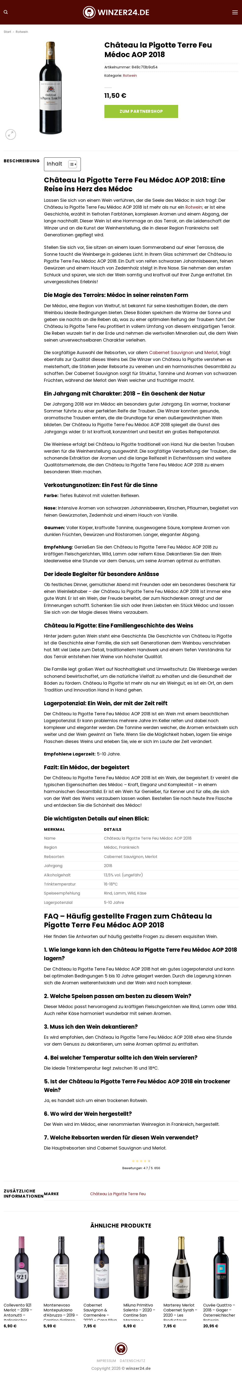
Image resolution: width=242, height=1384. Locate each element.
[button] (6, 12)
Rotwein (22, 32)
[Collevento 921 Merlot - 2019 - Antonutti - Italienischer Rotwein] (21, 1267)
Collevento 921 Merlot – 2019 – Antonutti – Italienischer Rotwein (18, 1315)
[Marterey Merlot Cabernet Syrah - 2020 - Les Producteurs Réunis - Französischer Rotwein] (181, 1267)
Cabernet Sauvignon (171, 353)
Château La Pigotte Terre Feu (118, 1194)
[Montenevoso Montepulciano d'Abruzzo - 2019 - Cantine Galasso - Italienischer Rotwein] (61, 1267)
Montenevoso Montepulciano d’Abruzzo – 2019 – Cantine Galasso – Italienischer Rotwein (60, 1318)
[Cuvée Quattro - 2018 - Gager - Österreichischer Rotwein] (220, 1267)
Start (7, 32)
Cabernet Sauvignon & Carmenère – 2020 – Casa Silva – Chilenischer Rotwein (100, 1318)
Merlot (211, 353)
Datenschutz (132, 1360)
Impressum (106, 1360)
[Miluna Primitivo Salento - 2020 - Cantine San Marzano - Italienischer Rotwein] (140, 1267)
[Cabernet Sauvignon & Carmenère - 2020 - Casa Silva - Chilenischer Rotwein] (101, 1267)
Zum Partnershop (141, 111)
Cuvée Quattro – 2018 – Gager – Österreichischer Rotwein (219, 1313)
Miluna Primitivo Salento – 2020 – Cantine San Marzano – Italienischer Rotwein (139, 1318)
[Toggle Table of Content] (70, 164)
